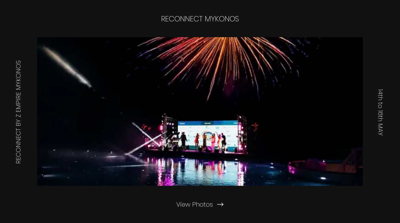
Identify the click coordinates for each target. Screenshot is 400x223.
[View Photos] (200, 204)
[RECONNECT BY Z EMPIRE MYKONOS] (18, 111)
